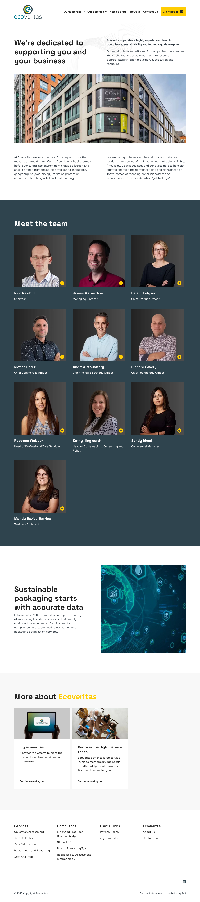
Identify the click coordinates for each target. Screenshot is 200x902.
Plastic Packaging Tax (71, 848)
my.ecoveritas (109, 838)
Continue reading (32, 781)
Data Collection (24, 838)
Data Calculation (25, 844)
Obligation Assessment (29, 832)
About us (149, 832)
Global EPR (64, 842)
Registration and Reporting (32, 850)
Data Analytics (23, 857)
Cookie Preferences (151, 893)
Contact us (150, 838)
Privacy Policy (109, 832)
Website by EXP (177, 893)
